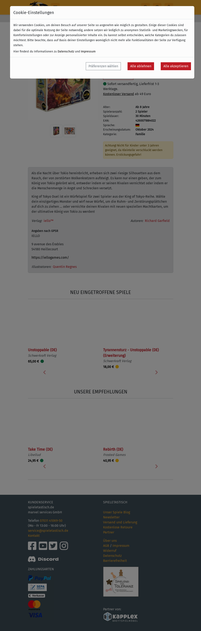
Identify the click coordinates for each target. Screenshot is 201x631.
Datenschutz (66, 51)
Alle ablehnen (140, 66)
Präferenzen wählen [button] (103, 66)
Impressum (88, 51)
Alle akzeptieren (175, 66)
